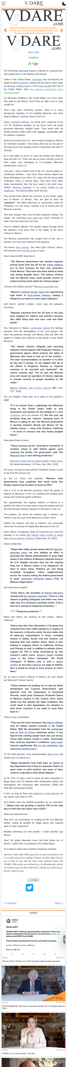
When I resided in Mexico (16, 122)
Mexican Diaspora (22, 187)
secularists (23, 83)
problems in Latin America (46, 793)
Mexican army (17, 455)
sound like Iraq (48, 286)
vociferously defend (40, 328)
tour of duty (31, 250)
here (60, 867)
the (35, 596)
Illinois (54, 177)
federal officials (55, 722)
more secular (45, 86)
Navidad (23, 71)
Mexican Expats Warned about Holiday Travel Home (36, 461)
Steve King (53, 754)
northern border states (33, 292)
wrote (13, 658)
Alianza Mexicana (54, 593)
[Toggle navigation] (2, 3)
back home (57, 742)
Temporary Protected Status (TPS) (40, 579)
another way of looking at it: (17, 757)
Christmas (37, 79)
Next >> (59, 903)
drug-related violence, (39, 295)
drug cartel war (35, 218)
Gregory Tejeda (45, 655)
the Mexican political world (16, 86)
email (32, 854)
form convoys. (23, 247)
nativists (36, 665)
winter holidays (55, 265)
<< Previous (10, 903)
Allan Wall (33, 52)
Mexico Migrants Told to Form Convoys (31, 388)
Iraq (41, 250)
